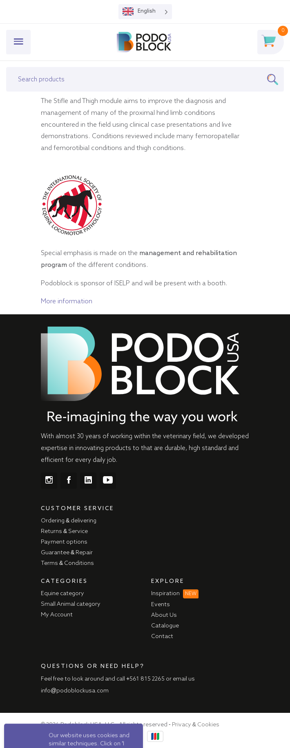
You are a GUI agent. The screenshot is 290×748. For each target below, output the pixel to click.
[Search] (275, 79)
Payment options (64, 542)
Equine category (62, 593)
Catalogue (165, 626)
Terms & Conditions (67, 563)
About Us (164, 615)
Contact (162, 636)
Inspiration (175, 593)
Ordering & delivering (68, 521)
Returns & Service (64, 531)
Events (160, 604)
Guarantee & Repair (67, 552)
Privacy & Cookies (195, 725)
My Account (57, 615)
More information (66, 301)
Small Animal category (70, 604)
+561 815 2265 (145, 679)
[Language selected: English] (145, 11)
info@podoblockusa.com (75, 691)
